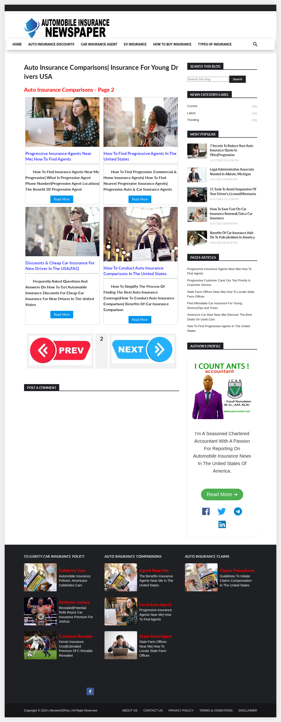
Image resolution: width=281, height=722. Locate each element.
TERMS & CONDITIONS (216, 710)
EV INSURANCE (135, 44)
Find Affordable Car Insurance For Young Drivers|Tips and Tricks (214, 305)
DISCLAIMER (248, 710)
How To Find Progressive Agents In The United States (218, 328)
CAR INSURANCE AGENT (99, 44)
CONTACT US (153, 710)
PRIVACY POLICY (181, 710)
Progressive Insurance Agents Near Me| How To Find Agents (219, 271)
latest (222, 113)
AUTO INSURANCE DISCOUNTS (51, 44)
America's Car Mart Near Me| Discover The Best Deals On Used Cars (219, 317)
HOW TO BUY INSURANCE (172, 44)
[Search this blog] (208, 79)
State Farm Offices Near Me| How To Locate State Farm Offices (220, 294)
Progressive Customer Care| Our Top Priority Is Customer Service (218, 283)
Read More (62, 199)
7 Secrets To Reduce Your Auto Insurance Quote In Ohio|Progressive (231, 150)
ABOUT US (129, 710)
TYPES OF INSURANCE (215, 44)
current (222, 106)
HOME (17, 44)
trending (222, 120)
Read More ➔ (222, 494)
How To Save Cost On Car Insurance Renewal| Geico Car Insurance (231, 213)
